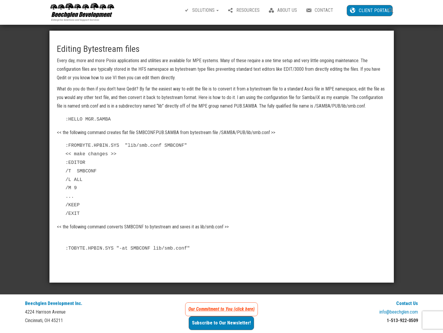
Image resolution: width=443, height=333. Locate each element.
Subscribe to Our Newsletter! (221, 323)
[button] (391, 11)
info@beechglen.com (398, 312)
